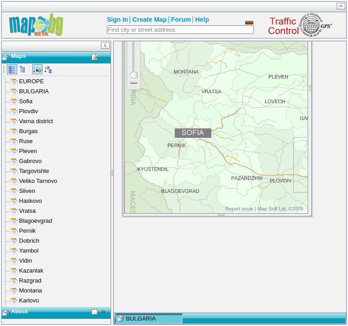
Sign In (117, 19)
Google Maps (282, 81)
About (19, 316)
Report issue (239, 282)
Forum (181, 19)
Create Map (149, 19)
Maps (18, 56)
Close (303, 56)
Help (202, 19)
